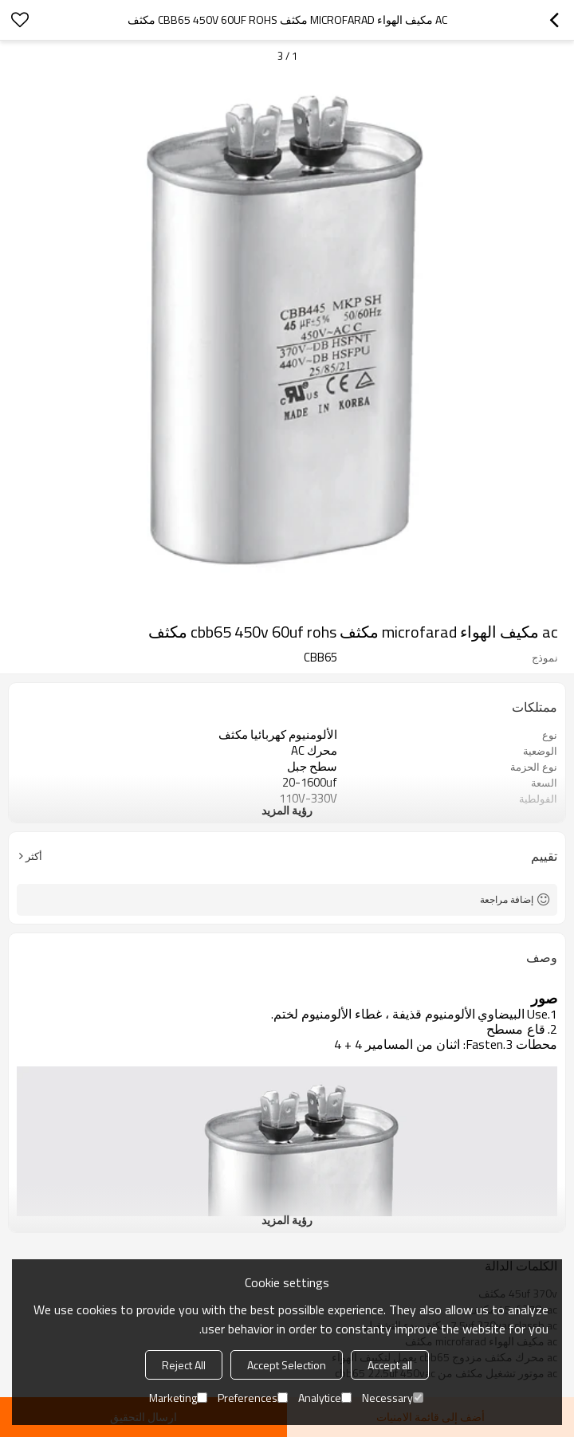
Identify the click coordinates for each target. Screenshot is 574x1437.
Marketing (178, 1397)
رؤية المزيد (287, 810)
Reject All (184, 1365)
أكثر (34, 856)
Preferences (253, 1397)
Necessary (392, 1397)
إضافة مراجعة (506, 899)
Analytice (325, 1397)
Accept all (390, 1365)
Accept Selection (286, 1365)
